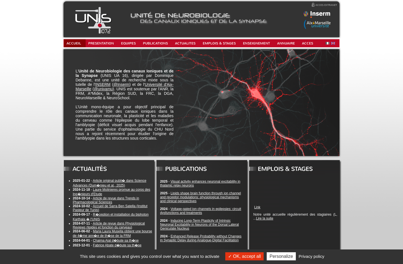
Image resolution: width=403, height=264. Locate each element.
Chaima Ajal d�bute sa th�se (116, 240)
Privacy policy (311, 256)
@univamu (103, 89)
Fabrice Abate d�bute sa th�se (117, 245)
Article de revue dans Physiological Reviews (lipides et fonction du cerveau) (109, 225)
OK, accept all (244, 256)
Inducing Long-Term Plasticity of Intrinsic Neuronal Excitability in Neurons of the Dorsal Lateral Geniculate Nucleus (199, 224)
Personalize (281, 256)
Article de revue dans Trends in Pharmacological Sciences (106, 200)
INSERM (102, 84)
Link (257, 207)
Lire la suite (264, 218)
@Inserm (121, 84)
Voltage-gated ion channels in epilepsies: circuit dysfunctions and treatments (200, 211)
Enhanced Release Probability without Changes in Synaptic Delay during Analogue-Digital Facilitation (201, 238)
